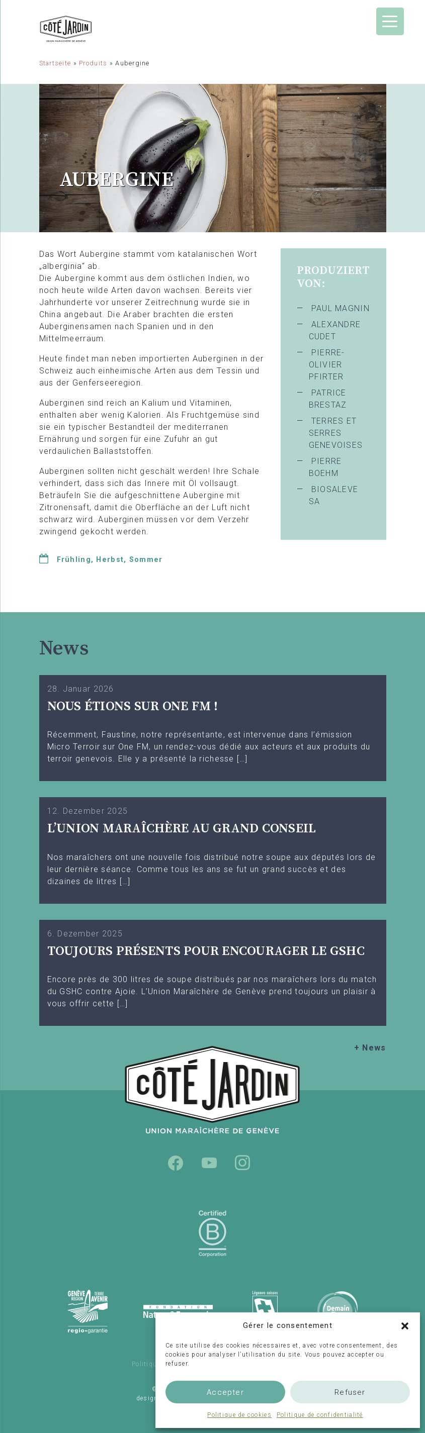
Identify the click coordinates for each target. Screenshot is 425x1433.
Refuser (349, 1392)
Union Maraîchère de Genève (92, 29)
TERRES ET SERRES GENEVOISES (336, 433)
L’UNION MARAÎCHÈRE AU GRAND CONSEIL (181, 828)
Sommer (146, 559)
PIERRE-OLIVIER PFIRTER (327, 364)
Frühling (74, 559)
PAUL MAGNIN (340, 308)
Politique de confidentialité (320, 1414)
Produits (93, 63)
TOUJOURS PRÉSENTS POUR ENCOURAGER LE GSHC (206, 951)
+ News (370, 1048)
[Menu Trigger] (390, 21)
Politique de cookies (239, 1414)
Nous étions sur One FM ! (132, 706)
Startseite (55, 63)
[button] (405, 1325)
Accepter (225, 1392)
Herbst (110, 559)
